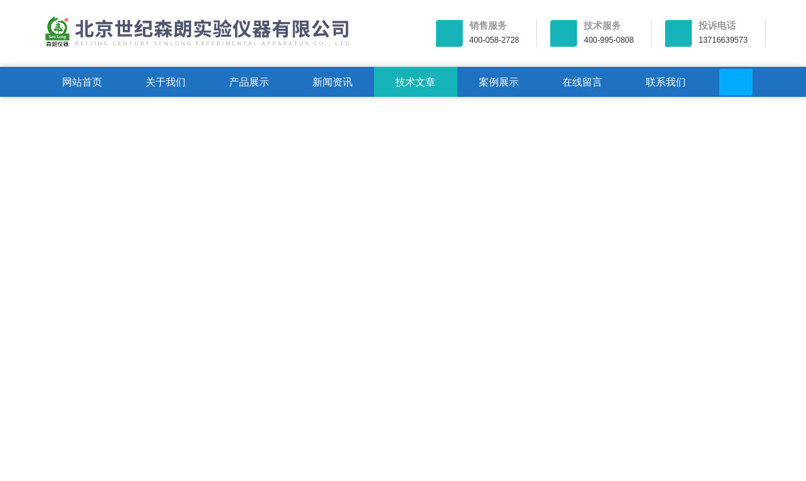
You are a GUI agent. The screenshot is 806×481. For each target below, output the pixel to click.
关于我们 (166, 82)
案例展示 (499, 82)
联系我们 (666, 82)
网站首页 (82, 82)
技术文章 (415, 82)
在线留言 (582, 82)
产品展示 (249, 82)
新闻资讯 (333, 82)
